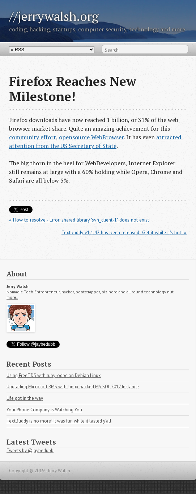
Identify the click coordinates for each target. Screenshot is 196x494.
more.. (12, 297)
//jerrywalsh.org (54, 16)
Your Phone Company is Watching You (44, 410)
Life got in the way (25, 398)
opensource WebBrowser (91, 137)
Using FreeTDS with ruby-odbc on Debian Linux (54, 375)
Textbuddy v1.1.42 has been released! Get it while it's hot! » (124, 232)
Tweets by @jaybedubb (30, 450)
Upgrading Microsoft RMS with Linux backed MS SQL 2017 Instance (73, 387)
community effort (32, 137)
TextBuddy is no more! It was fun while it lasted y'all (59, 421)
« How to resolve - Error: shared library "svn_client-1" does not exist (79, 220)
